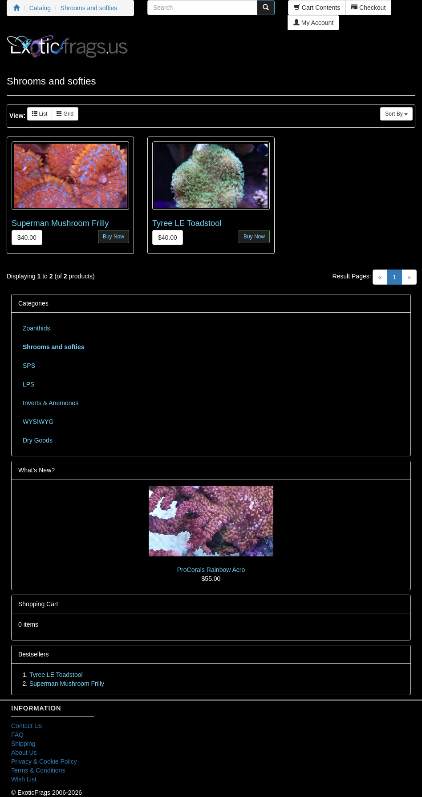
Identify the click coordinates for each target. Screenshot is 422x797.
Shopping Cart (38, 604)
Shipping (23, 743)
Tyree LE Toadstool (186, 223)
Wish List (24, 779)
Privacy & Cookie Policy (44, 761)
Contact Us (26, 725)
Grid (65, 114)
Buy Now (113, 236)
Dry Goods (38, 440)
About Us (24, 752)
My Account (313, 22)
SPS (29, 365)
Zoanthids (36, 328)
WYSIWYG (38, 421)
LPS (28, 384)
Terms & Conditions (38, 770)
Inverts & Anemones (50, 403)
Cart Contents (317, 7)
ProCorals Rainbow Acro (211, 569)
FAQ (17, 734)
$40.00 (27, 237)
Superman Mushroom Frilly (60, 223)
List (39, 114)
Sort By (396, 114)
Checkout (368, 7)
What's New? (36, 470)
